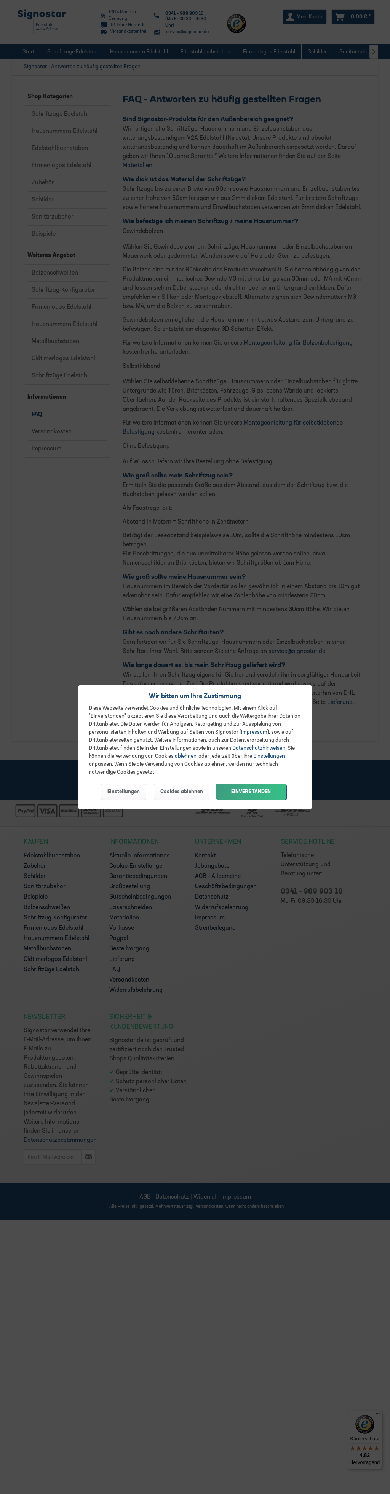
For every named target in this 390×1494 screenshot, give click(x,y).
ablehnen (186, 756)
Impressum (254, 732)
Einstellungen (269, 756)
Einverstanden (251, 792)
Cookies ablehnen (181, 792)
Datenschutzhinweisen (258, 748)
